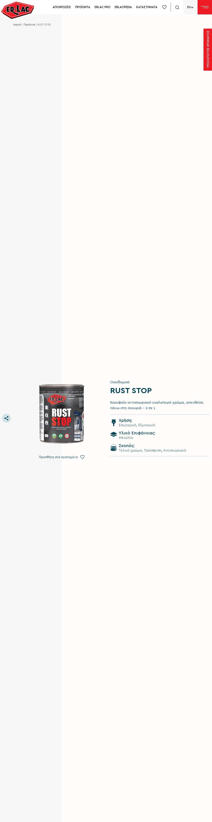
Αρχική (17, 24)
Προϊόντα (29, 24)
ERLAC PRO (102, 7)
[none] (190, 7)
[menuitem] (190, 7)
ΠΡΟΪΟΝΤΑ (82, 7)
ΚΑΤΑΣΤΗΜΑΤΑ (146, 7)
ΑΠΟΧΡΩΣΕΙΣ (62, 7)
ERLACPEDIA (123, 7)
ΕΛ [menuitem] (189, 7)
